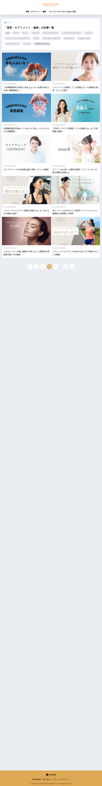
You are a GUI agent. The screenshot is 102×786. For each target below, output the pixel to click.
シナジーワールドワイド (72, 33)
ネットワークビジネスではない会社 (62, 11)
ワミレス (27, 44)
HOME (51, 775)
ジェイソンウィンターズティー (17, 38)
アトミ (25, 33)
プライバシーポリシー (61, 779)
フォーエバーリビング (51, 38)
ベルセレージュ (84, 38)
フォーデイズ (69, 38)
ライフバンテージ (12, 44)
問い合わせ (47, 779)
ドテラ (36, 38)
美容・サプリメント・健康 (36, 11)
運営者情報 (36, 779)
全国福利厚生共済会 (42, 44)
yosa (8, 33)
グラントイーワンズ (50, 33)
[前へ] (30, 267)
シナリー (88, 33)
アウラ (16, 33)
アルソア (35, 33)
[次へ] (72, 267)
